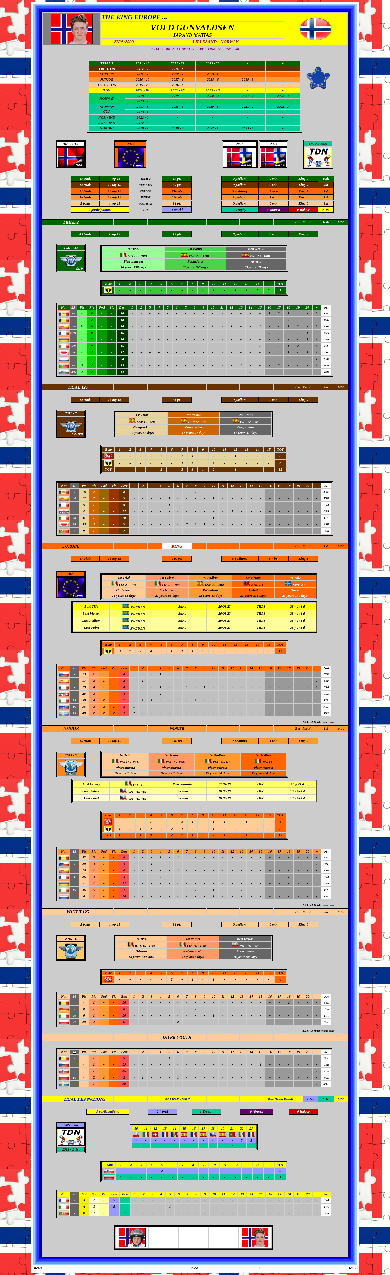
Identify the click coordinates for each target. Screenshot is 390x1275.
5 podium (239, 191)
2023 (130, 144)
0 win (273, 203)
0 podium (239, 203)
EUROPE (107, 74)
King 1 (303, 191)
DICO (340, 546)
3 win (273, 191)
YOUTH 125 (107, 85)
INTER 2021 (318, 144)
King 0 (303, 203)
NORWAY (106, 98)
